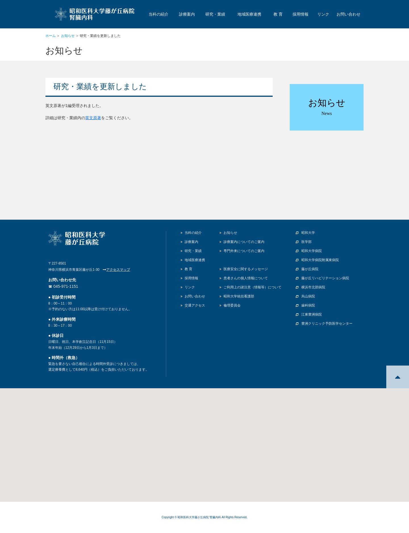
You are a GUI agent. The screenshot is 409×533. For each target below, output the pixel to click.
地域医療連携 (249, 14)
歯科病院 (308, 305)
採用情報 (300, 14)
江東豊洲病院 (311, 314)
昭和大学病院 (311, 251)
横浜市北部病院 (313, 287)
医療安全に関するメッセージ (246, 269)
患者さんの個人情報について (246, 278)
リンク (323, 14)
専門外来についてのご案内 (244, 251)
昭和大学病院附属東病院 (320, 260)
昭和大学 (308, 233)
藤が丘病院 (309, 269)
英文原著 (93, 118)
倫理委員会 (232, 305)
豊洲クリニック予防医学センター (326, 324)
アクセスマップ (118, 270)
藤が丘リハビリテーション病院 (325, 278)
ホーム (50, 36)
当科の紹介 (158, 14)
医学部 (306, 242)
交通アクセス (195, 305)
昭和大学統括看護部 (239, 296)
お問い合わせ (348, 14)
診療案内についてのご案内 (244, 242)
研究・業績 (215, 14)
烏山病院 (308, 296)
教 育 (278, 14)
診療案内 (187, 14)
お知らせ (68, 36)
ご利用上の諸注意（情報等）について (252, 287)
